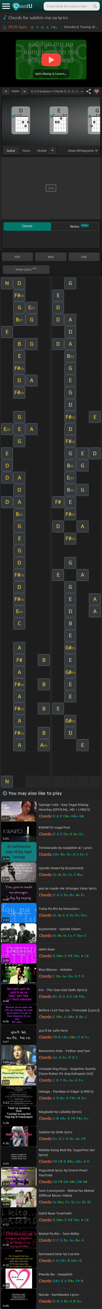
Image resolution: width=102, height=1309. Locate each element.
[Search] (95, 6)
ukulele (42, 150)
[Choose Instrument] (52, 150)
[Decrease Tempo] (6, 91)
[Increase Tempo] (24, 91)
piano (26, 150)
